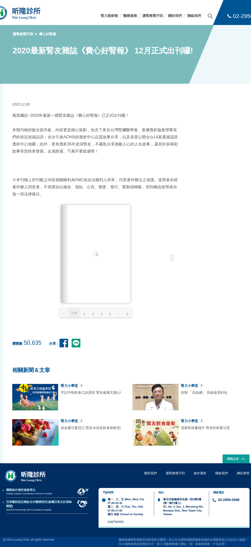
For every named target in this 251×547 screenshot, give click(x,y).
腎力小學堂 (71, 385)
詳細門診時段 (116, 521)
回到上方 (236, 459)
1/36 (74, 313)
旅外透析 (200, 473)
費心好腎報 (47, 34)
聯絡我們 (194, 16)
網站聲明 (243, 473)
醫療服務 (130, 16)
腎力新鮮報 (109, 16)
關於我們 (175, 16)
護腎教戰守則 (152, 16)
